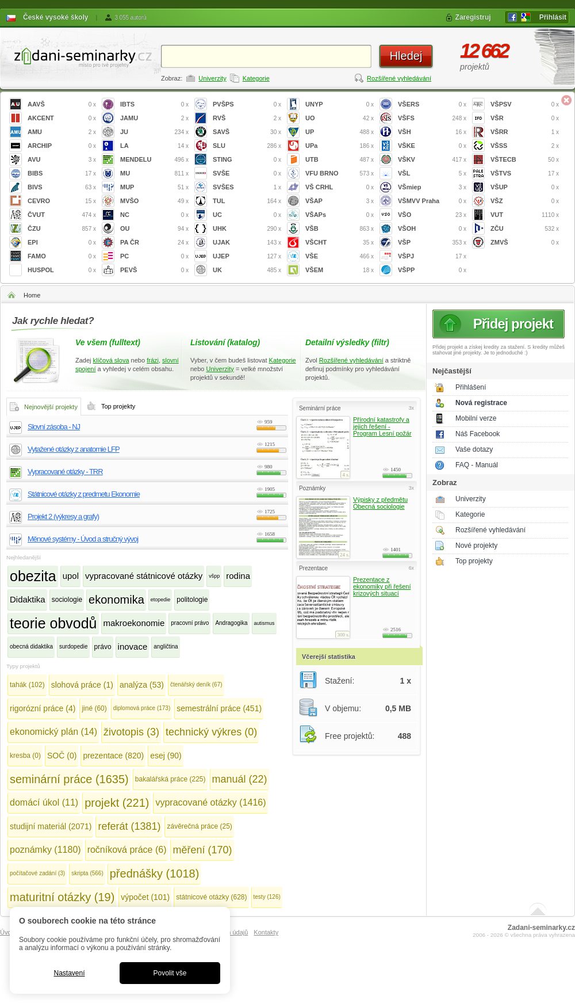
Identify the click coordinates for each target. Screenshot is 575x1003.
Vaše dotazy (474, 449)
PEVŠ (154, 270)
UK (247, 270)
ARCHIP (62, 145)
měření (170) (202, 850)
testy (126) (267, 897)
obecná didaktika (31, 646)
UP (339, 132)
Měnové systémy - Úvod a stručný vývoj (83, 539)
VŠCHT (339, 242)
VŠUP (524, 187)
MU (154, 173)
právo (103, 647)
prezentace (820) (113, 755)
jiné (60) (94, 708)
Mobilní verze (475, 418)
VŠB (339, 228)
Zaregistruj (473, 17)
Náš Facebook (477, 434)
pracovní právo (190, 623)
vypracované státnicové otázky (143, 576)
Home (32, 295)
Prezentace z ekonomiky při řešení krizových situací (382, 586)
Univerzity (212, 78)
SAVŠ (247, 132)
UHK (247, 228)
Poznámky (312, 488)
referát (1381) (129, 826)
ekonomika (116, 599)
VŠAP (339, 201)
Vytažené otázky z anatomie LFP (74, 449)
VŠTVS (524, 173)
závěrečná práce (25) (199, 826)
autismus (264, 623)
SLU (247, 145)
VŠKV (432, 159)
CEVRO (62, 201)
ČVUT (62, 215)
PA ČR (154, 242)
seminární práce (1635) (69, 779)
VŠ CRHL (339, 187)
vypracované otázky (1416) (210, 802)
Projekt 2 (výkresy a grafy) (63, 516)
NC (154, 215)
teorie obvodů (53, 623)
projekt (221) (117, 802)
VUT (524, 215)
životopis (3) (131, 732)
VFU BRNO (339, 173)
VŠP (432, 242)
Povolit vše (169, 973)
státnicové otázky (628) (211, 897)
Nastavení (69, 973)
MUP (154, 187)
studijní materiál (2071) (50, 826)
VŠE (339, 256)
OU (154, 228)
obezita (33, 576)
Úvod (7, 932)
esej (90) (165, 755)
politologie (192, 600)
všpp (214, 576)
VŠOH (432, 228)
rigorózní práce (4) (42, 708)
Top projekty (474, 561)
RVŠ (247, 118)
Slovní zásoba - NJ (54, 426)
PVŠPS (247, 104)
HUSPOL (62, 270)
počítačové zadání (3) (37, 873)
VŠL (432, 173)
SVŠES (247, 187)
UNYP (339, 104)
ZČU (524, 228)
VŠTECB (524, 159)
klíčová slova (111, 360)
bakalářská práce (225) (170, 779)
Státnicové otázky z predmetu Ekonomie (84, 494)
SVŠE (247, 173)
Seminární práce (320, 408)
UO (339, 118)
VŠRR (524, 132)
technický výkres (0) (211, 732)
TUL (247, 201)
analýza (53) (142, 684)
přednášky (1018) (155, 873)
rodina (238, 576)
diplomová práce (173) (142, 708)
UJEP (247, 256)
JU (154, 132)
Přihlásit (552, 17)
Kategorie (256, 78)
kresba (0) (25, 756)
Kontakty (266, 932)
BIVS (62, 187)
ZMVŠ (524, 242)
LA (154, 145)
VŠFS (432, 118)
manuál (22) (239, 779)
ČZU (62, 228)
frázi (153, 360)
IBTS (154, 104)
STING (247, 159)
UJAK (247, 242)
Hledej (406, 55)
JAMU (154, 118)
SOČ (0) (61, 755)
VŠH (432, 132)
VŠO (432, 215)
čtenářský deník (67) (196, 684)
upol (71, 576)
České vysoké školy (55, 17)
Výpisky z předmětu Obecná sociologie (380, 503)
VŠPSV (524, 104)
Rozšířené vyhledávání (399, 78)
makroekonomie (134, 623)
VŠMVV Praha (432, 201)
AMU (62, 132)
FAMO (62, 256)
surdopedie (73, 646)
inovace (133, 646)
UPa (339, 145)
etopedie (161, 599)
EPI (62, 242)
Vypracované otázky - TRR (65, 471)
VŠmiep (432, 187)
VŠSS (524, 145)
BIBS (62, 173)
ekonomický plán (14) (53, 732)
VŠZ (524, 201)
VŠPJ (432, 256)
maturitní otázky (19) (62, 897)
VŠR (524, 118)
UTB (339, 159)
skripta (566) (87, 873)
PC (154, 256)
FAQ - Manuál (476, 465)
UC (247, 215)
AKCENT (62, 118)
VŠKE (432, 145)
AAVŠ (62, 104)
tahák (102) (27, 685)
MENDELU (154, 159)
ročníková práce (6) (127, 850)
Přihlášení (470, 387)
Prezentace (313, 568)
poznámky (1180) (45, 850)
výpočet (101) (145, 897)
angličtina (166, 646)
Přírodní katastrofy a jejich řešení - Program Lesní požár (382, 426)
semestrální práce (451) (219, 708)
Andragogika (231, 623)
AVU (62, 159)
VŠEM (339, 270)
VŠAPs (339, 215)
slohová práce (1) (82, 684)
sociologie (67, 600)
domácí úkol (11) (44, 802)
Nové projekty (476, 545)
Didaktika (27, 599)
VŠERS (432, 104)
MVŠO (154, 201)
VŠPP (432, 270)
